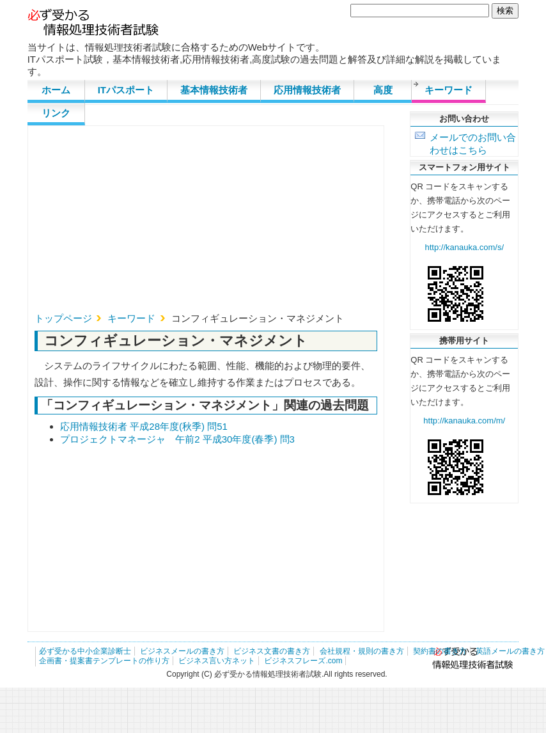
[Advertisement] (178, 222)
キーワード (448, 89)
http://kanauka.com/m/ (464, 420)
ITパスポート (126, 89)
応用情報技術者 (307, 89)
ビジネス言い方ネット (216, 660)
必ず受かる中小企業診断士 (85, 651)
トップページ (63, 318)
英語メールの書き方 (510, 651)
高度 (383, 89)
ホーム (56, 89)
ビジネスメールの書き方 (182, 651)
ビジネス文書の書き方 (271, 651)
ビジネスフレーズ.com (303, 660)
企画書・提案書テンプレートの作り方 (104, 660)
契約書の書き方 (440, 651)
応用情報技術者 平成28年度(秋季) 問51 (144, 426)
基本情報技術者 (213, 89)
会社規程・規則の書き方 (362, 651)
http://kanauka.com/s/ (464, 247)
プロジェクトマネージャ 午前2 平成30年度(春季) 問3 (177, 439)
